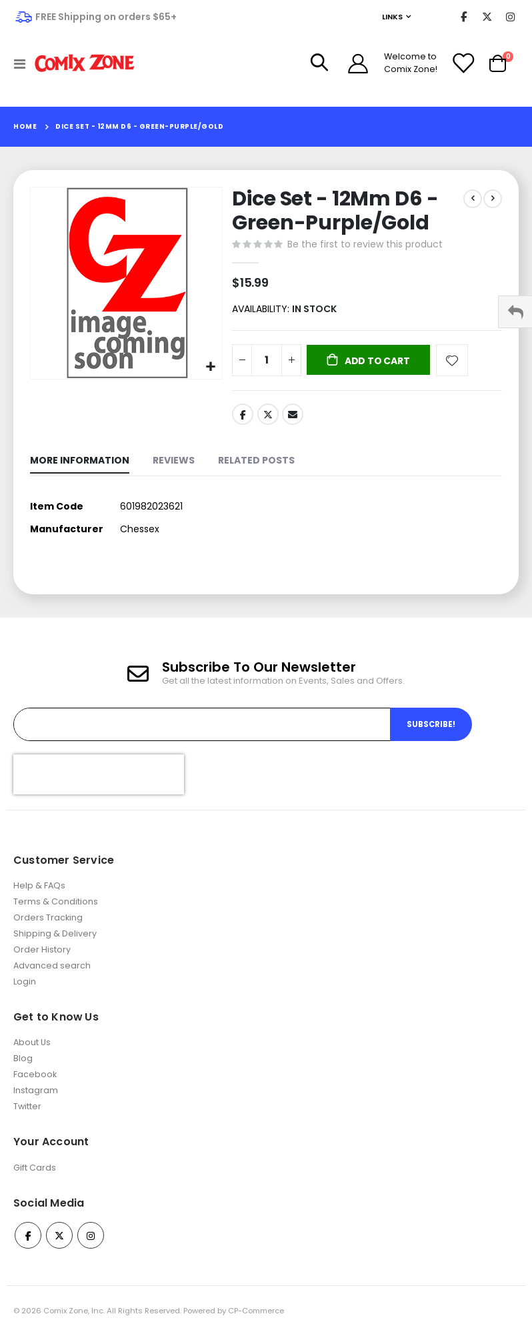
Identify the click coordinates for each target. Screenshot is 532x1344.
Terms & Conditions (55, 909)
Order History (42, 957)
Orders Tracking (48, 925)
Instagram (35, 1099)
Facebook (242, 418)
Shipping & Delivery (55, 941)
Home (25, 126)
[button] (210, 367)
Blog (23, 1067)
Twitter (268, 418)
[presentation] (98, 782)
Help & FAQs (39, 893)
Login (24, 989)
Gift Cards (34, 1175)
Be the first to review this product (365, 245)
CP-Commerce (256, 1319)
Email (292, 418)
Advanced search (52, 973)
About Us (32, 1051)
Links (392, 16)
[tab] (79, 466)
